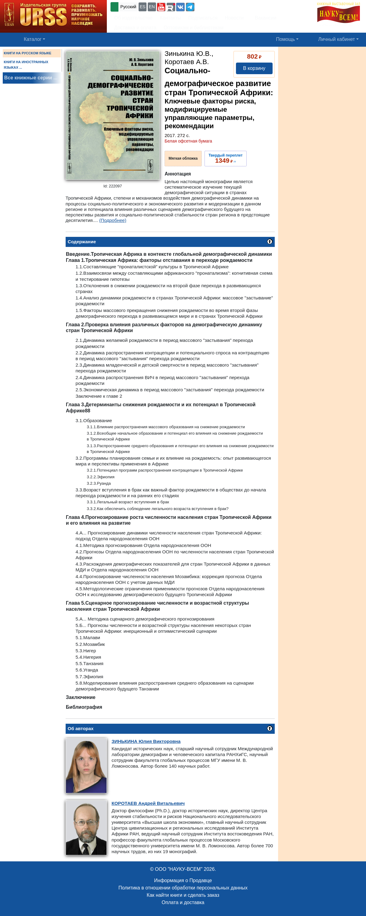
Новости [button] (234, 17)
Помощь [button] (285, 39)
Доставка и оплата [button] (135, 27)
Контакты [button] (170, 17)
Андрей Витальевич (148, 803)
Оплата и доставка (183, 902)
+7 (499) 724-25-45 (218, 6)
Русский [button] (128, 6)
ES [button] (143, 6)
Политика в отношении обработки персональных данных (183, 887)
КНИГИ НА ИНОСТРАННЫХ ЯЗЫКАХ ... (26, 64)
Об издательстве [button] (133, 17)
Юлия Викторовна (146, 741)
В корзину (254, 68)
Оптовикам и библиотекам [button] (193, 27)
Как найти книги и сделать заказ (183, 895)
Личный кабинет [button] (336, 39)
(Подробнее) (112, 220)
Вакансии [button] (264, 17)
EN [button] (152, 6)
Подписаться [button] (203, 17)
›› (225, 158)
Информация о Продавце (183, 880)
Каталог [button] (33, 39)
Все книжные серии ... (30, 77)
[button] (161, 7)
